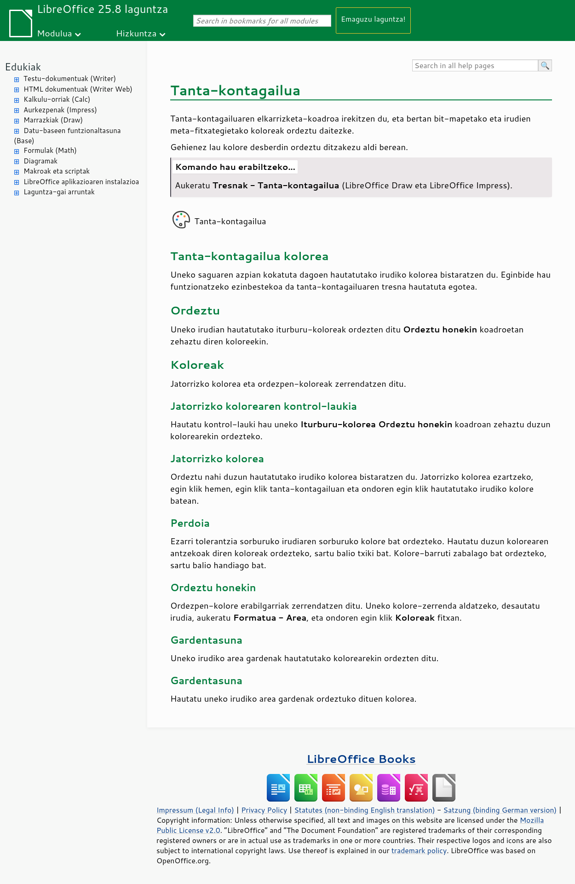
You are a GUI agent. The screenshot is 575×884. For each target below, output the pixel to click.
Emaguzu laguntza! (373, 18)
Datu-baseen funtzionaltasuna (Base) (67, 136)
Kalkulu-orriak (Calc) (56, 99)
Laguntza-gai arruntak (59, 192)
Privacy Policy (264, 810)
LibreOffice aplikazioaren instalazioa (81, 181)
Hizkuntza (136, 33)
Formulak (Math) (50, 150)
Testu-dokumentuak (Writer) (69, 78)
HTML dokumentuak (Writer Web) (77, 89)
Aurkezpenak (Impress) (60, 110)
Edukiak (23, 66)
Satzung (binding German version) (500, 810)
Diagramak (40, 161)
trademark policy (419, 850)
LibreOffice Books (361, 758)
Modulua (54, 33)
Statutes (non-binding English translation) (364, 810)
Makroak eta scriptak (56, 171)
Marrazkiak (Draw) (53, 120)
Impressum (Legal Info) (195, 810)
